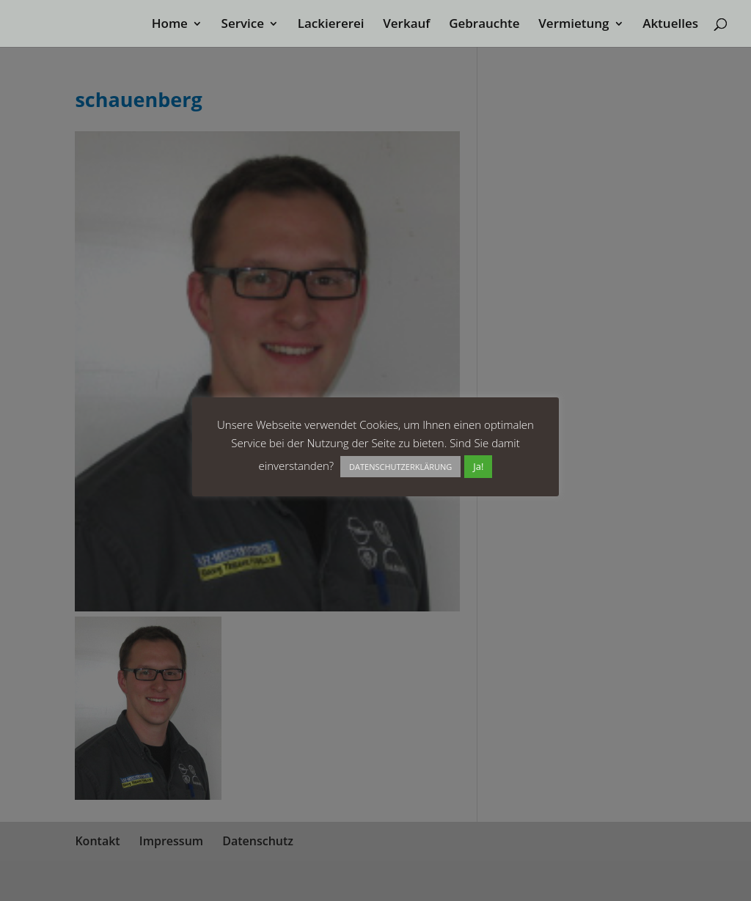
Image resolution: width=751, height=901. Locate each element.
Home (170, 25)
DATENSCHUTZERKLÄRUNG (400, 466)
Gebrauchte (484, 25)
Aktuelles (670, 25)
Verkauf (406, 25)
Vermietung (573, 25)
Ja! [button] (478, 466)
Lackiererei (331, 25)
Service (243, 25)
